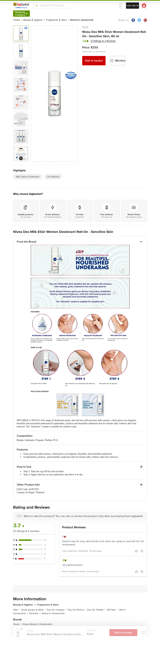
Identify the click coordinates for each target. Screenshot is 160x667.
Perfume (34, 613)
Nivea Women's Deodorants (38, 624)
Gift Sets (112, 609)
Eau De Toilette (96, 609)
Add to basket (94, 60)
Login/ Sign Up (132, 6)
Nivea (85, 26)
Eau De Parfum (77, 609)
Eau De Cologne (56, 609)
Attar (16, 609)
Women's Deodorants (53, 613)
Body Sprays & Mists (33, 609)
